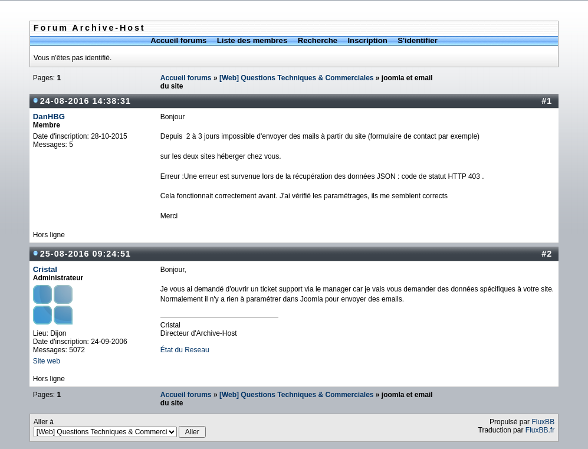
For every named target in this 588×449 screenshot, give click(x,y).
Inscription (367, 40)
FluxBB (542, 422)
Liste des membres (252, 40)
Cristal (45, 269)
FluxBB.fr (539, 430)
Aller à (120, 428)
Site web (46, 361)
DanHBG (49, 116)
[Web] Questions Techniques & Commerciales (296, 78)
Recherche (317, 40)
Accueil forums (178, 40)
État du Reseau (184, 350)
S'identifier (418, 40)
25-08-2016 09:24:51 (85, 253)
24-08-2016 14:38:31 (85, 101)
